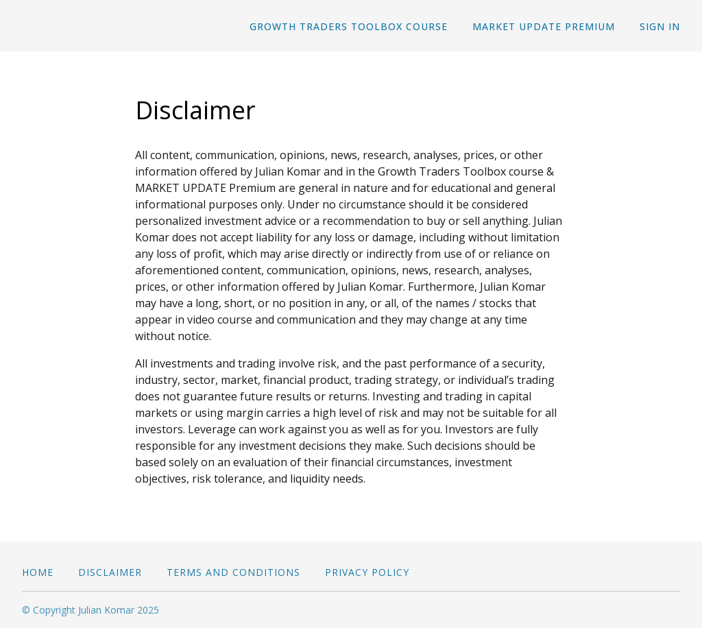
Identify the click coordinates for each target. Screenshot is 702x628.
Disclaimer (110, 572)
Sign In (660, 26)
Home (37, 572)
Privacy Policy (367, 572)
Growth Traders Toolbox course (349, 26)
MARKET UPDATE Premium (543, 26)
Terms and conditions (233, 572)
